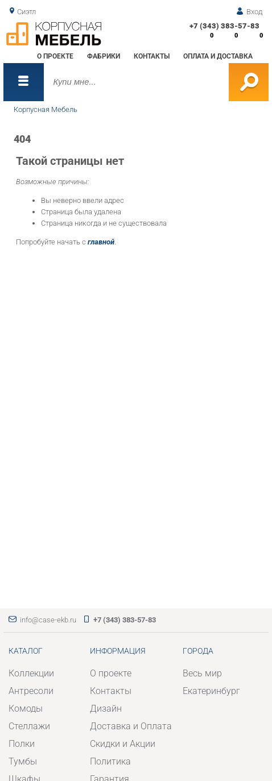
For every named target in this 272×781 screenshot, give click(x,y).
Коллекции (31, 673)
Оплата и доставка (218, 56)
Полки (22, 744)
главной (101, 242)
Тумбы (23, 762)
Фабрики (103, 56)
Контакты (152, 56)
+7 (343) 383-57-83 (224, 26)
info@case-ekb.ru (48, 620)
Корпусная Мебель (45, 109)
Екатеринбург (211, 691)
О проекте (55, 56)
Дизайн (106, 709)
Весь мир (202, 673)
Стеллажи (29, 726)
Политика (110, 762)
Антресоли (31, 691)
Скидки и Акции (122, 744)
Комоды (26, 709)
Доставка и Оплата (131, 726)
